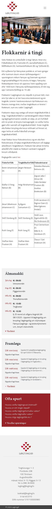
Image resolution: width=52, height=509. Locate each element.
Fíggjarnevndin (19, 290)
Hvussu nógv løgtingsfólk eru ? (18, 417)
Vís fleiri (11, 331)
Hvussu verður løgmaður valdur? (19, 414)
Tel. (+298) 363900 (26, 483)
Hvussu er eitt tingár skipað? (17, 407)
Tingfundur (17, 305)
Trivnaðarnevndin (20, 297)
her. (19, 157)
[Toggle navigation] (44, 8)
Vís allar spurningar (16, 423)
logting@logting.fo (26, 486)
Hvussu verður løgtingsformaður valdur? (22, 410)
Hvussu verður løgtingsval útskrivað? (21, 404)
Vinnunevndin (18, 282)
